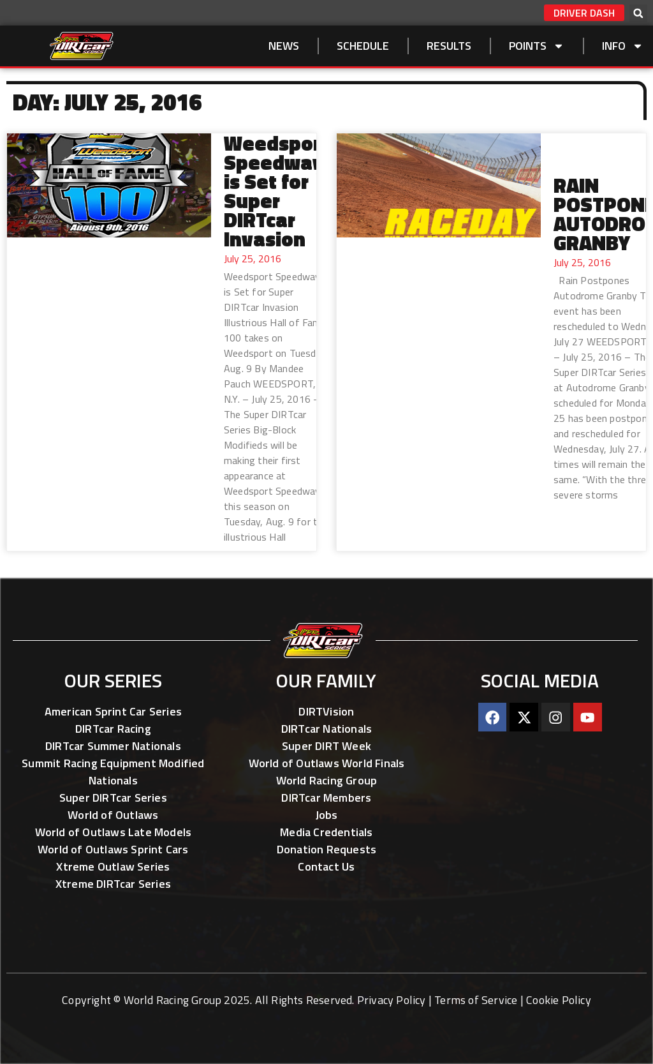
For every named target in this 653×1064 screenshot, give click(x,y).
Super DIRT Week (326, 745)
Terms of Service (475, 999)
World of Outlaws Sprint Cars (113, 849)
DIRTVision (326, 711)
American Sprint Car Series (113, 711)
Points (536, 46)
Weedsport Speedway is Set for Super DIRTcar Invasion (276, 191)
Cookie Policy (558, 999)
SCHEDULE (363, 45)
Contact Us (326, 866)
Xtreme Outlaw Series (113, 866)
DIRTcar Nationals (326, 728)
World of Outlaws (113, 814)
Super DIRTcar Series (113, 797)
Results (449, 45)
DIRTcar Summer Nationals (113, 745)
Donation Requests (326, 849)
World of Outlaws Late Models (113, 832)
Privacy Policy (391, 999)
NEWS (283, 45)
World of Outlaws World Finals (327, 763)
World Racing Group (327, 780)
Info (622, 46)
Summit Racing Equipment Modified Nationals (113, 771)
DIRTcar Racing (113, 728)
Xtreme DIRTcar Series (113, 883)
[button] (638, 13)
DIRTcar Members (326, 797)
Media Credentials (326, 832)
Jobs (327, 814)
